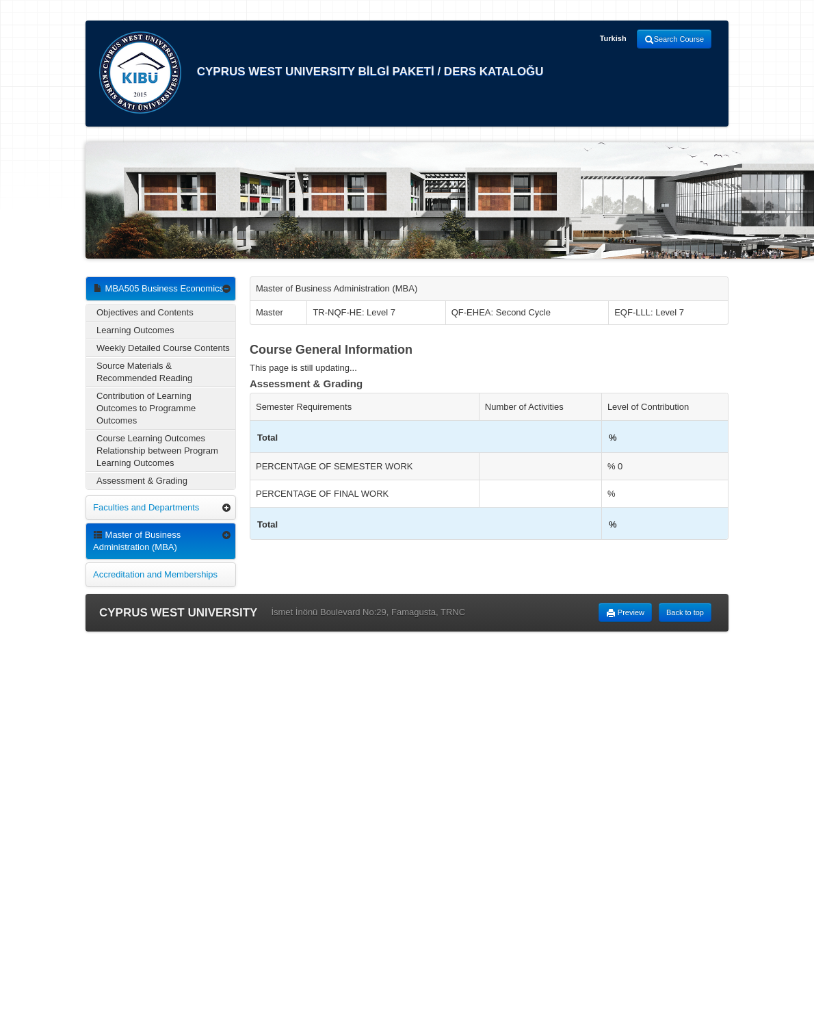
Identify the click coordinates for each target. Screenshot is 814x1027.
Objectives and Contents (145, 312)
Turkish (613, 38)
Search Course (674, 39)
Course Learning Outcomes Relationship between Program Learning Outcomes (157, 450)
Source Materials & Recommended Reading (144, 372)
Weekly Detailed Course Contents (163, 348)
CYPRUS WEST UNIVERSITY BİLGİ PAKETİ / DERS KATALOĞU (321, 72)
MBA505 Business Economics (158, 288)
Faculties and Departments (146, 507)
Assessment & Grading (141, 481)
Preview (625, 613)
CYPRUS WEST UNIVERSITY (178, 612)
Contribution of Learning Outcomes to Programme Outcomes (146, 408)
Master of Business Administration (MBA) (137, 541)
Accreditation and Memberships (155, 574)
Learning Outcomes (135, 330)
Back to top (685, 612)
